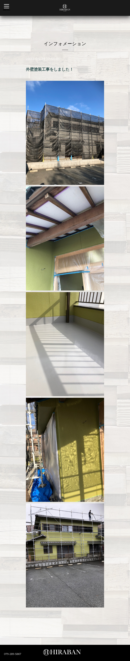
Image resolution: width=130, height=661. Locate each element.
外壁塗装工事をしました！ (49, 69)
